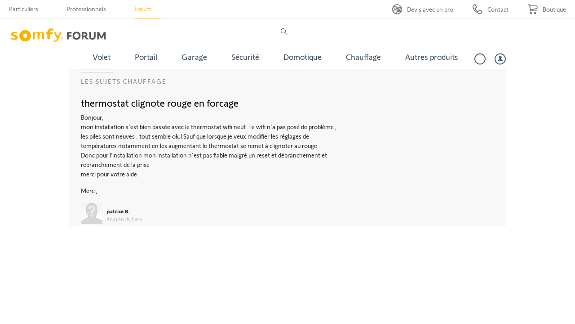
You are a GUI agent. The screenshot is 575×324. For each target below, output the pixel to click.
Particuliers (23, 9)
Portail (146, 57)
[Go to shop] (547, 9)
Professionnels (86, 9)
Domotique (302, 57)
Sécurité (245, 57)
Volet (102, 57)
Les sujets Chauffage (124, 81)
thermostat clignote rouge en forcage (160, 102)
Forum (143, 9)
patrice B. (118, 211)
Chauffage (363, 57)
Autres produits (431, 57)
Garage (194, 57)
